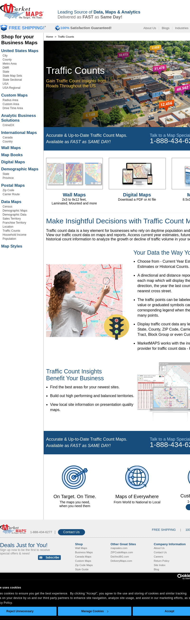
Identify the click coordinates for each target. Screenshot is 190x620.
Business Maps (84, 552)
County (7, 59)
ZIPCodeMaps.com (122, 552)
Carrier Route (11, 194)
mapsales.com (119, 548)
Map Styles (11, 246)
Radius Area (10, 100)
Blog (156, 569)
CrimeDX (8, 125)
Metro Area (10, 63)
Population (9, 238)
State (6, 71)
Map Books (12, 155)
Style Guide (82, 569)
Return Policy (161, 560)
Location (8, 226)
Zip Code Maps (84, 565)
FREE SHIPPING (164, 529)
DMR (6, 67)
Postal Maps (13, 185)
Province (8, 178)
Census (7, 206)
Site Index (160, 565)
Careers (158, 556)
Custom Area (11, 104)
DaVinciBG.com (120, 556)
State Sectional (12, 79)
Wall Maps (11, 148)
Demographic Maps (19, 169)
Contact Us (71, 532)
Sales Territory (12, 218)
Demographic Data (14, 214)
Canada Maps (83, 556)
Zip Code (8, 190)
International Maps (19, 132)
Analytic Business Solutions (18, 118)
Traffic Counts (11, 230)
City (5, 55)
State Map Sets (12, 75)
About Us (149, 28)
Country (8, 141)
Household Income (14, 234)
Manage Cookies (94, 611)
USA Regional (11, 87)
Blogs (166, 28)
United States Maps (19, 51)
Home (49, 36)
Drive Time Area (13, 108)
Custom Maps (14, 95)
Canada (8, 137)
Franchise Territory (14, 222)
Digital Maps (13, 162)
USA (6, 83)
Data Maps (11, 201)
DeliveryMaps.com (121, 560)
